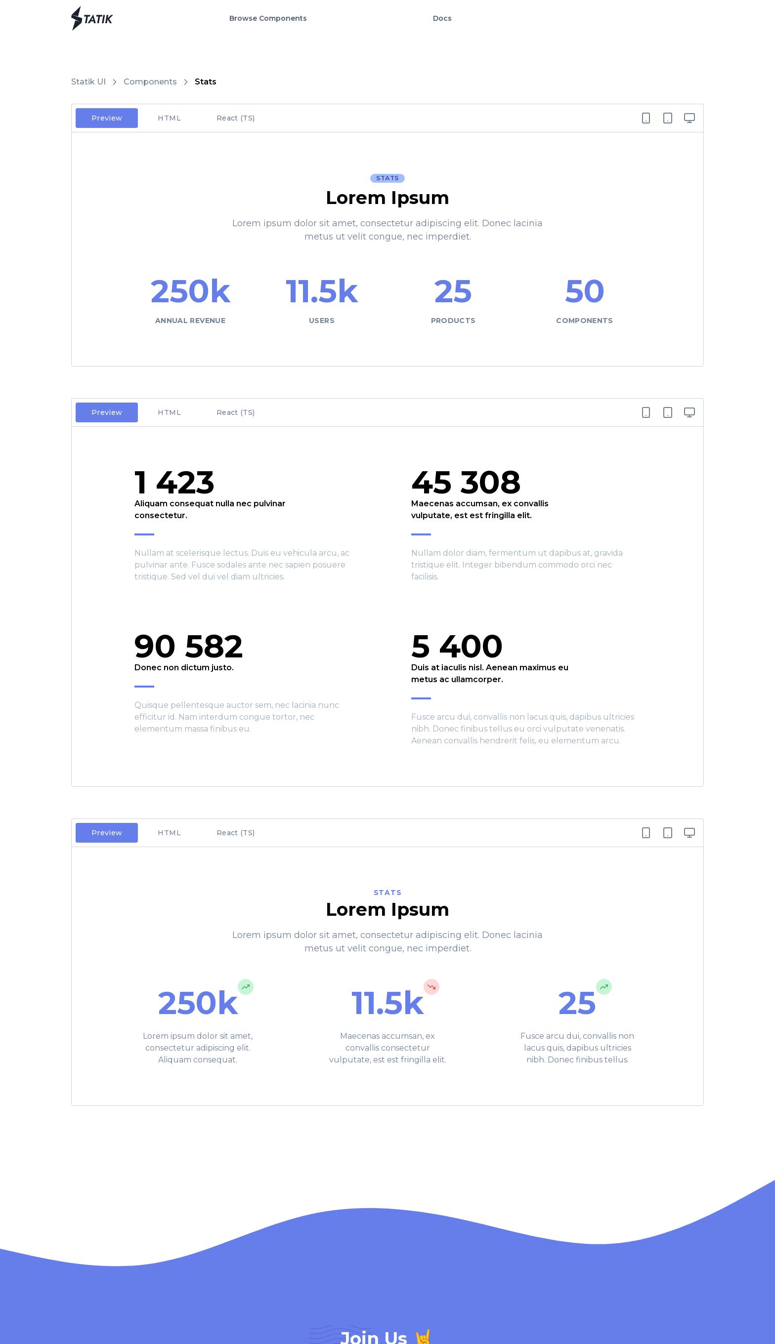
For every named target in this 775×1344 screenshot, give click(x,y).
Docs (442, 18)
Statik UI (88, 81)
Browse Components (268, 18)
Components (150, 81)
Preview (106, 118)
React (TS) (235, 118)
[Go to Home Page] (92, 18)
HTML (169, 118)
